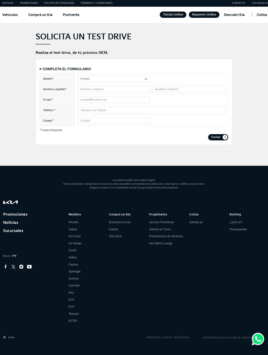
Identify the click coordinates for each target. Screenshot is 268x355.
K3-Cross (75, 236)
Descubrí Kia (234, 15)
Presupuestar (238, 229)
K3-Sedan (75, 243)
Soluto (73, 229)
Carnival (74, 285)
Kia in (10, 256)
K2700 (73, 320)
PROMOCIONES (29, 3)
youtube (29, 266)
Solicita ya (196, 222)
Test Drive (115, 236)
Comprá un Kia (40, 15)
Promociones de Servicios (166, 236)
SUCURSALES (260, 3)
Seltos (73, 257)
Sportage (75, 271)
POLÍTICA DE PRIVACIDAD (59, 3)
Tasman (74, 313)
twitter (13, 266)
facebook (5, 266)
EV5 (71, 299)
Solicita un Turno (160, 229)
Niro (71, 292)
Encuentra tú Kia (120, 222)
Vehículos (10, 15)
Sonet (72, 250)
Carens (73, 264)
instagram (21, 266)
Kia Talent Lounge (161, 243)
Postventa (71, 15)
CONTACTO (238, 3)
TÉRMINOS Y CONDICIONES (96, 3)
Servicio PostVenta (161, 222)
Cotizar (113, 229)
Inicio (11, 337)
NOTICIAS (8, 3)
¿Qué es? (235, 222)
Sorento (74, 278)
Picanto (74, 222)
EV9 (71, 306)
